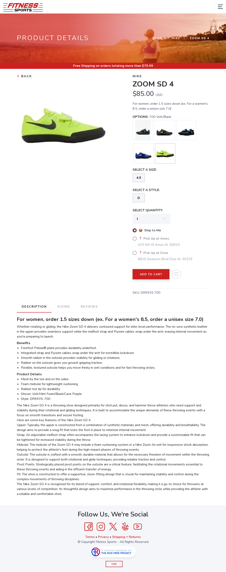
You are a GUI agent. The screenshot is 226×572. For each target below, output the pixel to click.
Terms (90, 537)
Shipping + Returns (126, 537)
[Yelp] (125, 527)
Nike (176, 38)
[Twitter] (113, 527)
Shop (157, 38)
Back (24, 76)
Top (114, 564)
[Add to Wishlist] (176, 274)
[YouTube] (138, 527)
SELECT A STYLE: (146, 190)
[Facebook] (88, 527)
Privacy (103, 537)
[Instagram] (101, 527)
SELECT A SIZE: (145, 169)
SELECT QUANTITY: (148, 210)
